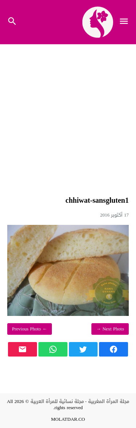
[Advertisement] (68, 118)
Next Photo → (110, 328)
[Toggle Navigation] (126, 22)
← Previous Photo (29, 328)
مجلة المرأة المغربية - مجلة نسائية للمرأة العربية (79, 401)
